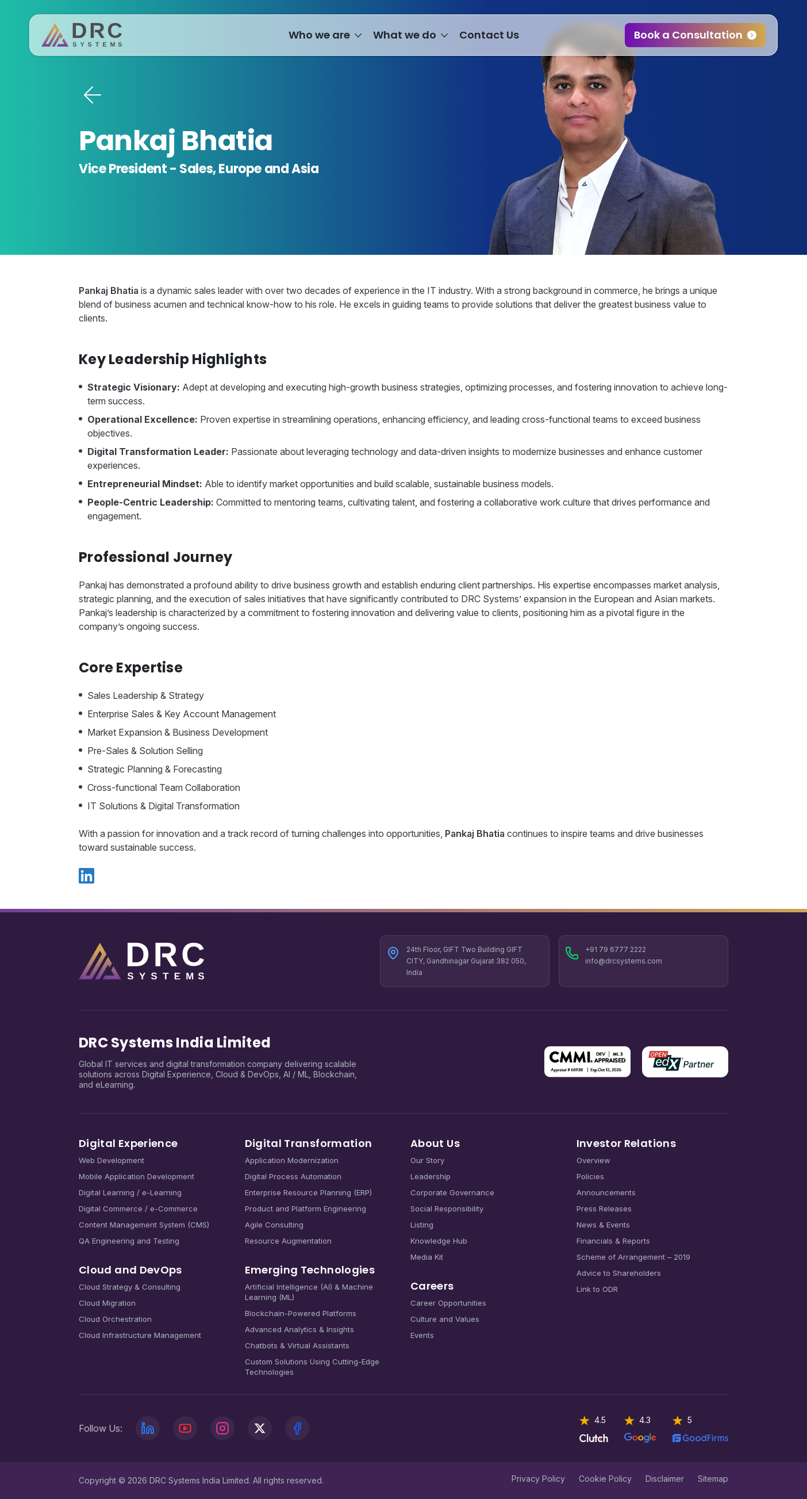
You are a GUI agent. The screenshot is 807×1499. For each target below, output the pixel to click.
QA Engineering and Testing (129, 1240)
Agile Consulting (274, 1224)
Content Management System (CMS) (144, 1224)
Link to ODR (597, 1289)
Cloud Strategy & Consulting (129, 1286)
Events (422, 1335)
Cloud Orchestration (115, 1319)
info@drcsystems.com (623, 961)
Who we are (319, 37)
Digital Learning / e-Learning (130, 1192)
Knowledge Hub (438, 1240)
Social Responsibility (446, 1208)
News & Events (603, 1224)
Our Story (427, 1160)
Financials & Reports (613, 1240)
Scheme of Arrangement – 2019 (633, 1256)
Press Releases (604, 1208)
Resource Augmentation (288, 1240)
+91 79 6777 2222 (615, 949)
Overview (593, 1160)
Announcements (606, 1192)
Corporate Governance (452, 1192)
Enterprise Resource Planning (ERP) (308, 1192)
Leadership (430, 1176)
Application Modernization (292, 1160)
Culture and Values (444, 1319)
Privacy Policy (538, 1478)
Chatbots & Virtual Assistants (297, 1345)
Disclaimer (664, 1478)
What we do (404, 37)
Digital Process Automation (293, 1176)
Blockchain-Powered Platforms (300, 1313)
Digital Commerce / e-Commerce (138, 1208)
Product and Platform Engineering (305, 1208)
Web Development (111, 1160)
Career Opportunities (448, 1302)
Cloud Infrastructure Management (140, 1335)
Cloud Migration (107, 1302)
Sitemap (713, 1478)
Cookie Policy (605, 1478)
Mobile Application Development (136, 1176)
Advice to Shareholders (619, 1273)
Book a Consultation (677, 37)
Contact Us (489, 37)
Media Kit (426, 1256)
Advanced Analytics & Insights (299, 1329)
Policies (590, 1176)
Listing (421, 1224)
